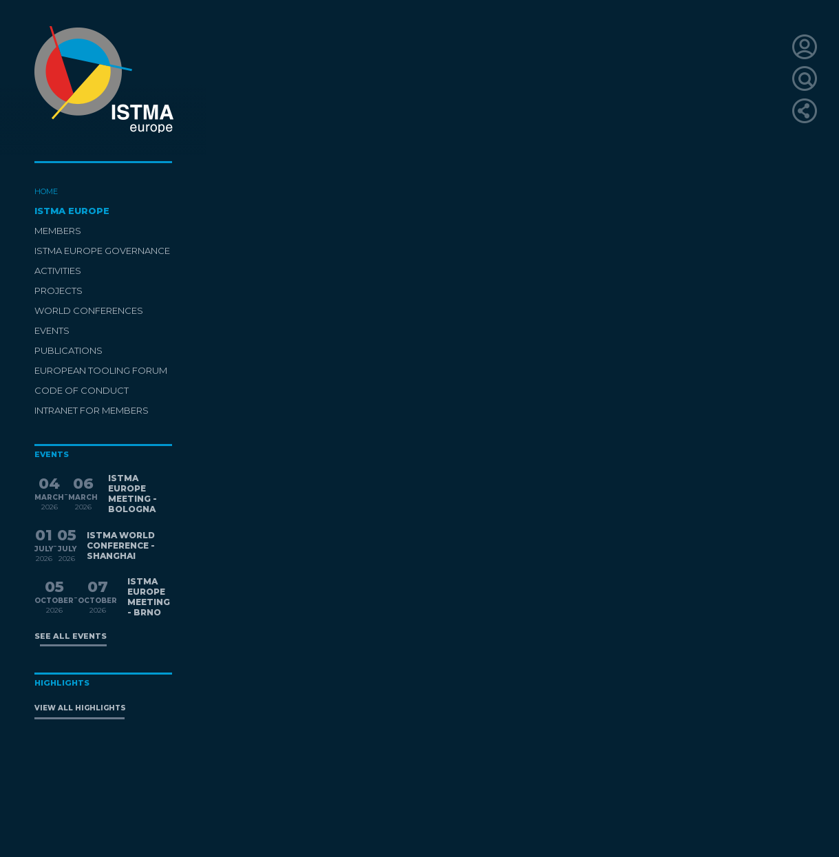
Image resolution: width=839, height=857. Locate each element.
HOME (46, 191)
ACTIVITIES (57, 270)
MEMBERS (57, 230)
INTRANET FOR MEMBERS (91, 410)
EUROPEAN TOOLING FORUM (100, 370)
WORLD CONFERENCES (88, 310)
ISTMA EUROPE (71, 210)
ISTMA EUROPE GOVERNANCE (102, 250)
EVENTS (52, 330)
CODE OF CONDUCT (81, 390)
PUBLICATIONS (68, 350)
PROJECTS (58, 290)
